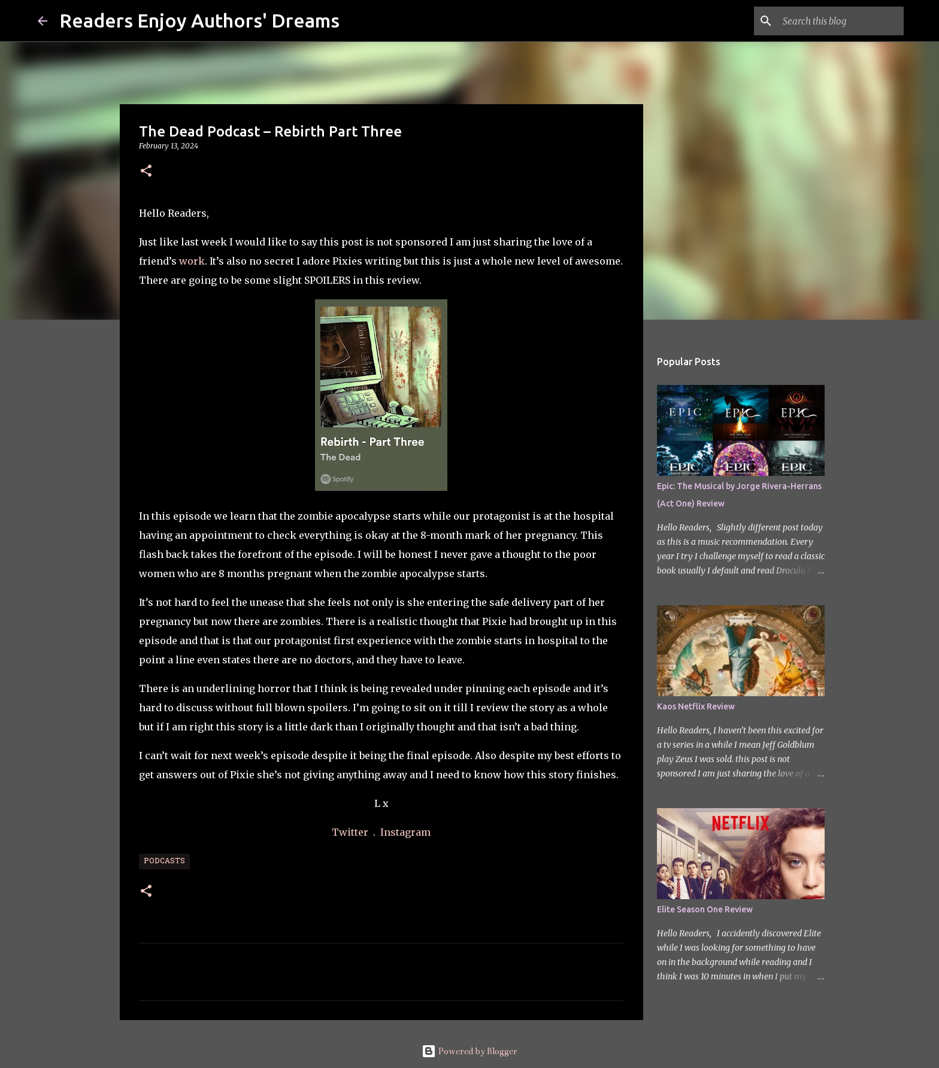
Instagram (405, 832)
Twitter (351, 832)
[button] (146, 171)
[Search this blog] (841, 21)
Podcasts (164, 861)
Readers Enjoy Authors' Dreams (199, 20)
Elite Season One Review (705, 909)
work (192, 261)
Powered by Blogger (469, 1051)
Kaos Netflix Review (696, 706)
